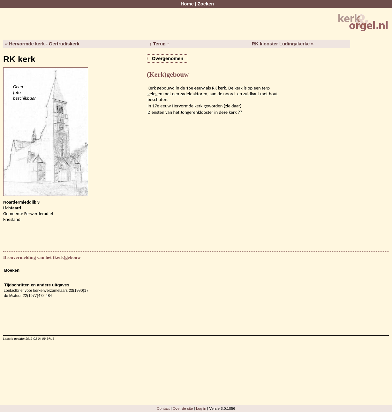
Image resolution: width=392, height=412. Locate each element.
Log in (201, 408)
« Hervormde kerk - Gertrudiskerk (42, 43)
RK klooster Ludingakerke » (283, 43)
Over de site (183, 408)
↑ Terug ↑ (159, 43)
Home (187, 3)
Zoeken (206, 3)
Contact (163, 408)
